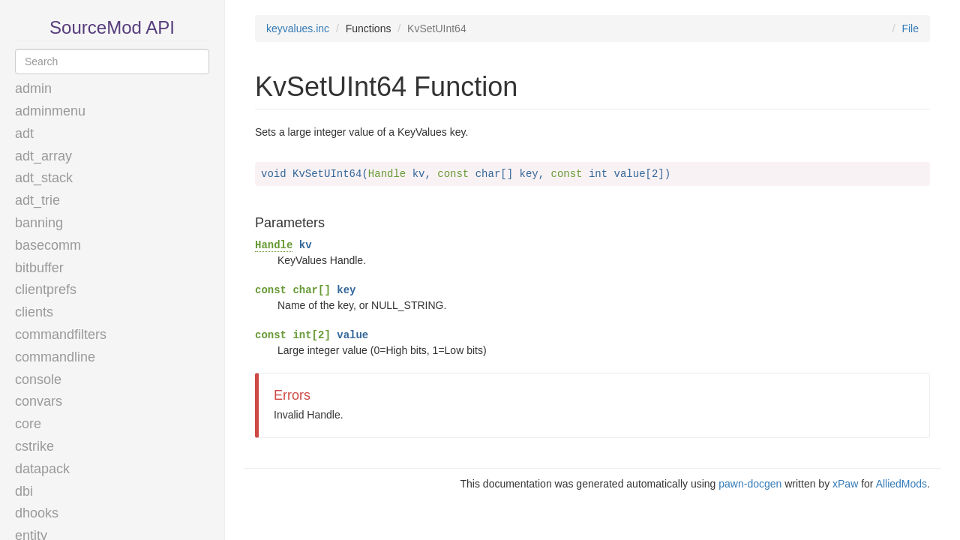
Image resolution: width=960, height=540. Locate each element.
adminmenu (50, 111)
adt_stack (44, 177)
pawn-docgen (750, 484)
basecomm (48, 245)
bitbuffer (39, 267)
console (38, 379)
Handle (273, 245)
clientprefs (45, 289)
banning (39, 222)
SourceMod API (112, 27)
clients (34, 312)
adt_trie (37, 200)
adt (24, 133)
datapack (42, 468)
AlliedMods (901, 484)
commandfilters (60, 334)
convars (38, 401)
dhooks (36, 513)
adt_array (43, 156)
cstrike (34, 446)
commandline (55, 357)
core (28, 423)
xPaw (845, 484)
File (910, 28)
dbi (24, 491)
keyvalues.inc (297, 28)
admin (33, 88)
